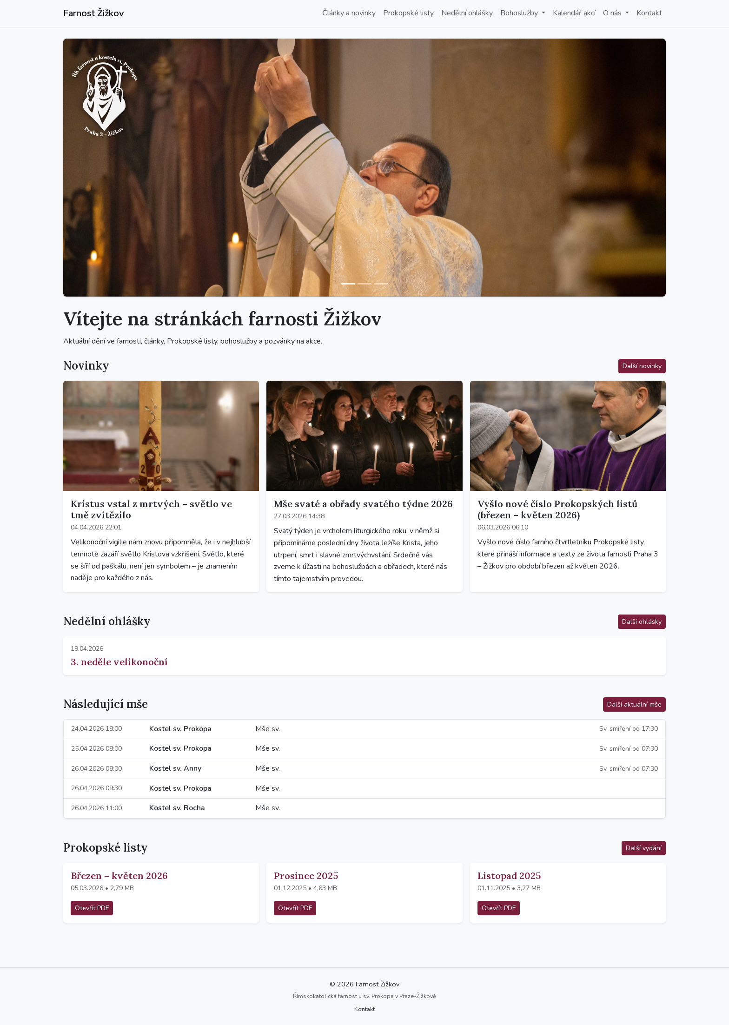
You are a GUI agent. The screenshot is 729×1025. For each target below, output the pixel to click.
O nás (613, 13)
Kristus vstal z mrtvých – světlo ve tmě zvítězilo (151, 509)
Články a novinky (349, 13)
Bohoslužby (520, 13)
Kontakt (649, 13)
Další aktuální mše (634, 704)
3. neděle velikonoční (119, 662)
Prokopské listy (408, 13)
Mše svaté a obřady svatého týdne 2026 (363, 503)
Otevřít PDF (92, 908)
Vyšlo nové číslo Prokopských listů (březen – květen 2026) (557, 509)
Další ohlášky (642, 621)
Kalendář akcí (574, 13)
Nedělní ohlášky (467, 13)
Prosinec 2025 (306, 875)
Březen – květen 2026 (119, 875)
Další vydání (644, 848)
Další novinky (642, 366)
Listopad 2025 (509, 875)
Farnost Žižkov (93, 13)
